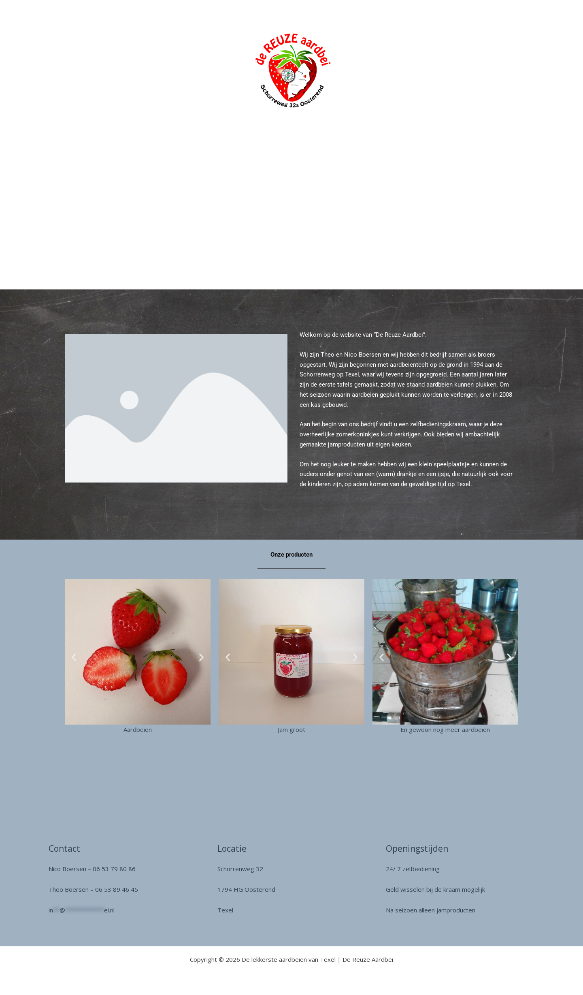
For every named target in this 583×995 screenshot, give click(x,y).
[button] (74, 657)
